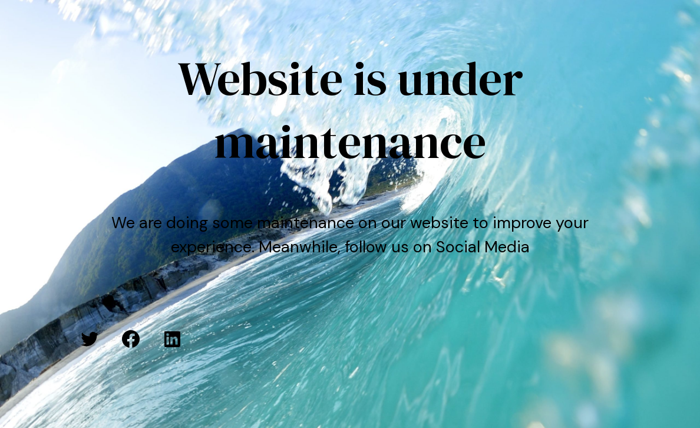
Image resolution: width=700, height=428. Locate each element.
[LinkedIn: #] (172, 339)
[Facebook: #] (131, 339)
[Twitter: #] (89, 339)
